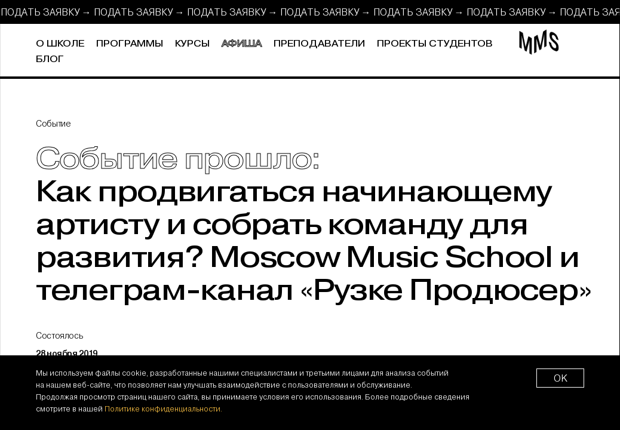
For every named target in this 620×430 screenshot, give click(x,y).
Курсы (192, 44)
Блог (50, 59)
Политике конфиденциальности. (163, 408)
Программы (129, 44)
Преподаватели (319, 44)
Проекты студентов (435, 44)
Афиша (242, 44)
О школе (60, 44)
